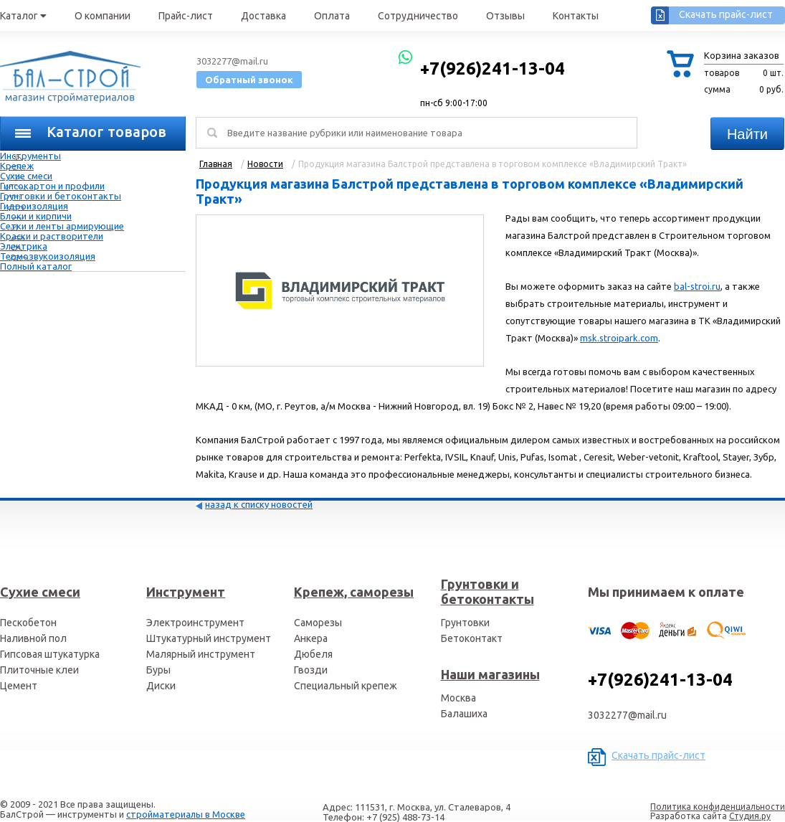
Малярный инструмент (200, 654)
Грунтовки (465, 622)
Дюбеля (313, 654)
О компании (102, 16)
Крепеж (17, 166)
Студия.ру (750, 816)
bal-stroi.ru (697, 286)
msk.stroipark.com (619, 338)
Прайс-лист (185, 16)
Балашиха (464, 713)
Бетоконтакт (472, 638)
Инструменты (30, 156)
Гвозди (311, 670)
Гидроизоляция (34, 206)
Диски (161, 685)
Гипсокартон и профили (52, 186)
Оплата (332, 16)
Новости (265, 164)
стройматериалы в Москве (185, 814)
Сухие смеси (26, 176)
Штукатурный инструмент (208, 638)
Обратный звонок (249, 80)
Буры (158, 670)
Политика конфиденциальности (717, 806)
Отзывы (505, 16)
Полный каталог (36, 266)
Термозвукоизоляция (47, 256)
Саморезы (318, 622)
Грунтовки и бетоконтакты (60, 196)
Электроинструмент (195, 622)
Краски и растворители (51, 236)
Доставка (263, 16)
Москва (458, 698)
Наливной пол (33, 638)
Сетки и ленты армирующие (62, 226)
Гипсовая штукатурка (50, 654)
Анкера (311, 638)
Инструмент (185, 592)
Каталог (23, 16)
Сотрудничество (418, 16)
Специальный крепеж (345, 685)
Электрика (23, 246)
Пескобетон (28, 622)
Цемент (18, 685)
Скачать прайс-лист (726, 14)
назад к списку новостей (259, 504)
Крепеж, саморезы (354, 592)
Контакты (576, 16)
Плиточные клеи (39, 670)
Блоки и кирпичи (36, 216)
